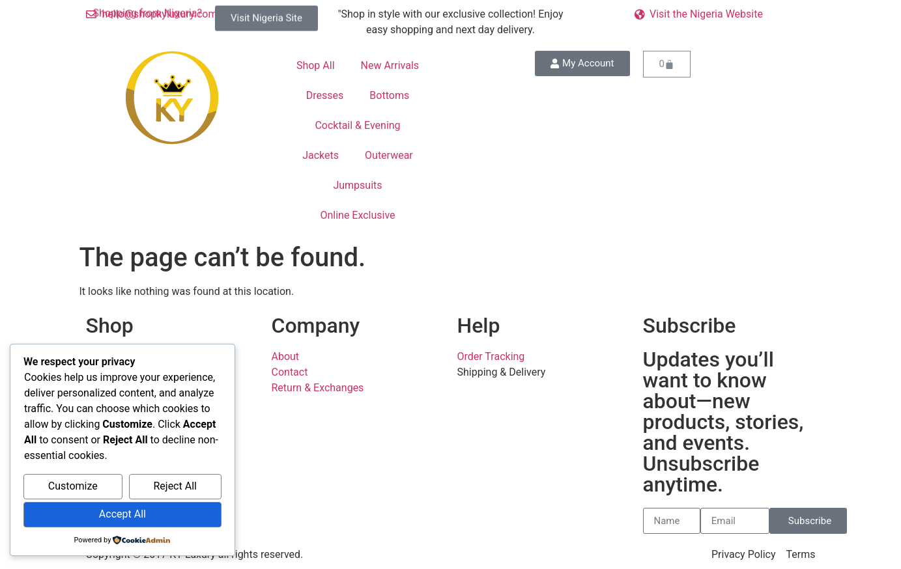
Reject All (174, 486)
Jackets (320, 155)
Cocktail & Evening (357, 125)
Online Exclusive (357, 215)
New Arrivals (390, 65)
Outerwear (389, 155)
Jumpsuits (357, 185)
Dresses (325, 95)
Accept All (122, 514)
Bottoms (389, 95)
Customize (73, 486)
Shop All (315, 65)
